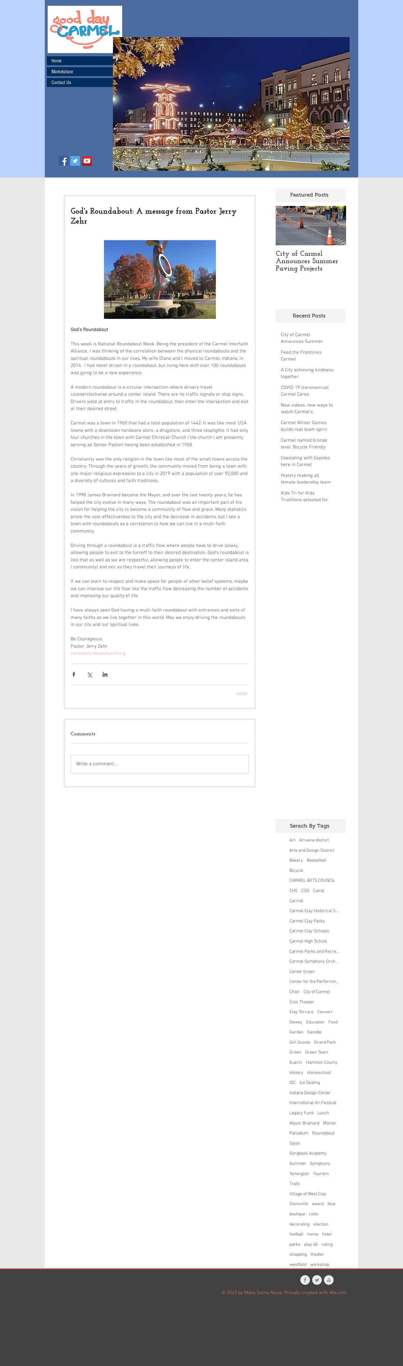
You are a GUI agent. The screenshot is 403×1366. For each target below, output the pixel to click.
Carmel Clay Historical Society (314, 911)
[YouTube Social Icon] (87, 161)
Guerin (295, 1062)
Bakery (296, 860)
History (296, 1073)
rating (327, 1244)
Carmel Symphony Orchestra (314, 961)
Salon (294, 1143)
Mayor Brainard (304, 1123)
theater (317, 1254)
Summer (297, 1163)
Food (333, 1022)
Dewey (295, 1022)
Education (315, 1022)
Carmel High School (308, 941)
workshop (319, 1264)
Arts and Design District (311, 850)
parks (294, 1244)
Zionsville (298, 1204)
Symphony (320, 1163)
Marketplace (62, 72)
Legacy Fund (301, 1113)
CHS (293, 891)
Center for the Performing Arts (314, 981)
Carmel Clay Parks (307, 921)
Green (295, 1052)
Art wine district (314, 840)
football (296, 1234)
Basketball (317, 860)
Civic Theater (301, 1002)
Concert (324, 1012)
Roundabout (323, 1133)
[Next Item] (336, 226)
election (320, 1224)
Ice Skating (310, 1083)
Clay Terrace (301, 1012)
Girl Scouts (299, 1042)
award (318, 1204)
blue (332, 1204)
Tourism (321, 1174)
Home (56, 61)
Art (292, 840)
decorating (299, 1224)
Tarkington (299, 1174)
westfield (297, 1264)
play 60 (311, 1244)
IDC (292, 1083)
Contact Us (61, 82)
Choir (294, 992)
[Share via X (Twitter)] (89, 674)
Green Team (316, 1052)
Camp (318, 891)
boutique (297, 1214)
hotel (327, 1234)
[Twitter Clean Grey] (317, 1280)
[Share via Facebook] (74, 674)
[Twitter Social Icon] (75, 161)
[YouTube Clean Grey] (329, 1280)
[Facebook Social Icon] (63, 161)
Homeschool (319, 1073)
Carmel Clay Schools (309, 931)
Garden (296, 1032)
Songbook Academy (308, 1153)
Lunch (323, 1113)
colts (313, 1214)
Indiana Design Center (310, 1093)
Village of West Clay (307, 1194)
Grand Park (325, 1042)
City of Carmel (317, 992)
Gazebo (314, 1032)
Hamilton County (321, 1062)
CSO (305, 891)
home (312, 1234)
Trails (294, 1184)
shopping (298, 1254)
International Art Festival (312, 1103)
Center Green (302, 972)
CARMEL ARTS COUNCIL (312, 880)
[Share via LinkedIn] (105, 674)
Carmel (296, 901)
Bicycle (296, 870)
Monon (329, 1123)
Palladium (298, 1133)
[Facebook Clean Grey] (305, 1280)
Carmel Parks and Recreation (314, 951)
